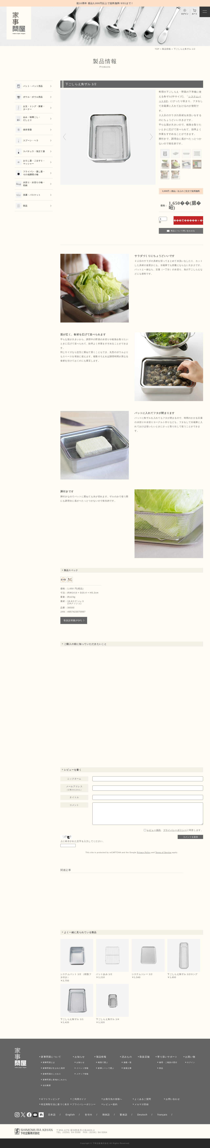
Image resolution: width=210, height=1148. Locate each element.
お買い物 (190, 1056)
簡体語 (106, 1114)
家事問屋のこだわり (52, 1074)
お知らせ (80, 1056)
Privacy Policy (144, 852)
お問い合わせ (173, 1099)
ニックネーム (74, 778)
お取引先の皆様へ (112, 1099)
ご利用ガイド (79, 1099)
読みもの (127, 1056)
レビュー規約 (154, 830)
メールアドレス (74, 788)
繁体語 (123, 1114)
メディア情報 (82, 1074)
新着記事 (128, 1068)
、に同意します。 (175, 830)
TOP (157, 49)
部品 (161, 1068)
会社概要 (47, 1085)
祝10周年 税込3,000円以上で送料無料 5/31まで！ (104, 3)
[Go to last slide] (64, 137)
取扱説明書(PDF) (73, 620)
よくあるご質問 (143, 1099)
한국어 (88, 1114)
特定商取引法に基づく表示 (55, 1104)
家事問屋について (51, 1056)
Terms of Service (163, 852)
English (70, 1114)
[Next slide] (151, 137)
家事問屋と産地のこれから (55, 1080)
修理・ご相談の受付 (168, 1062)
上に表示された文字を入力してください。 (82, 841)
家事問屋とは (49, 1062)
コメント (74, 805)
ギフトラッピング (50, 1099)
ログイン (191, 1062)
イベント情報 (82, 1068)
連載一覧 (128, 1062)
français (162, 1114)
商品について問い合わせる (183, 231)
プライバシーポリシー (175, 830)
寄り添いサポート (167, 1056)
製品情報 (166, 49)
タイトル (74, 797)
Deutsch (142, 1114)
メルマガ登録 (142, 1104)
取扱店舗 (145, 1056)
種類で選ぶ (103, 1062)
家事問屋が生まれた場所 (54, 1068)
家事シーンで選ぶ (106, 1068)
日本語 (52, 1114)
